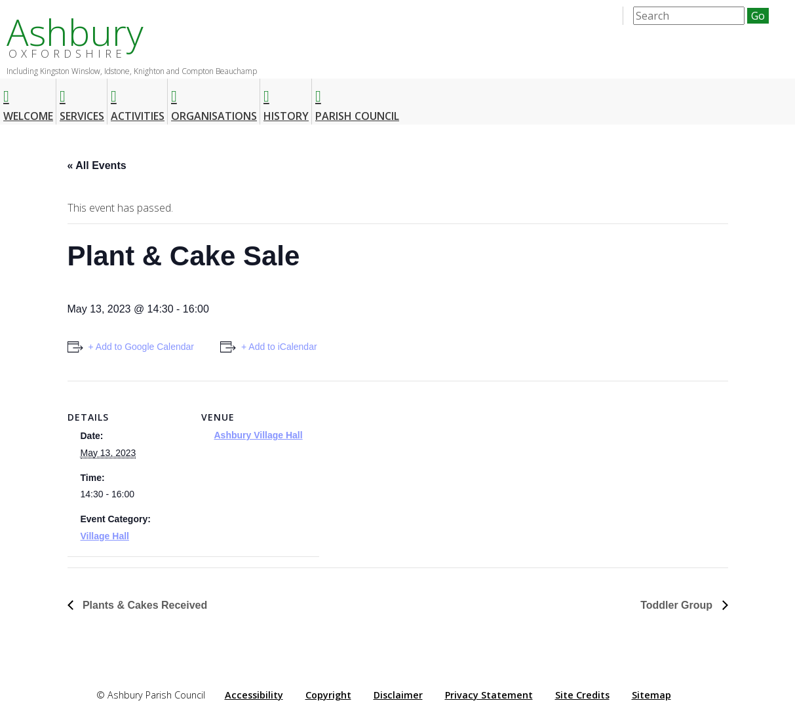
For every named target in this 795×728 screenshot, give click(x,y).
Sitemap (651, 695)
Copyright (328, 695)
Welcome (28, 100)
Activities (138, 100)
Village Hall (105, 536)
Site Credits (582, 695)
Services (82, 100)
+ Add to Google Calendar (141, 346)
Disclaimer (398, 695)
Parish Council (357, 100)
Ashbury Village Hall (258, 435)
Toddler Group (677, 605)
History (286, 100)
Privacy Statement (489, 695)
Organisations (214, 100)
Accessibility (254, 695)
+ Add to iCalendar (279, 346)
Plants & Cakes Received (144, 605)
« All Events (97, 165)
